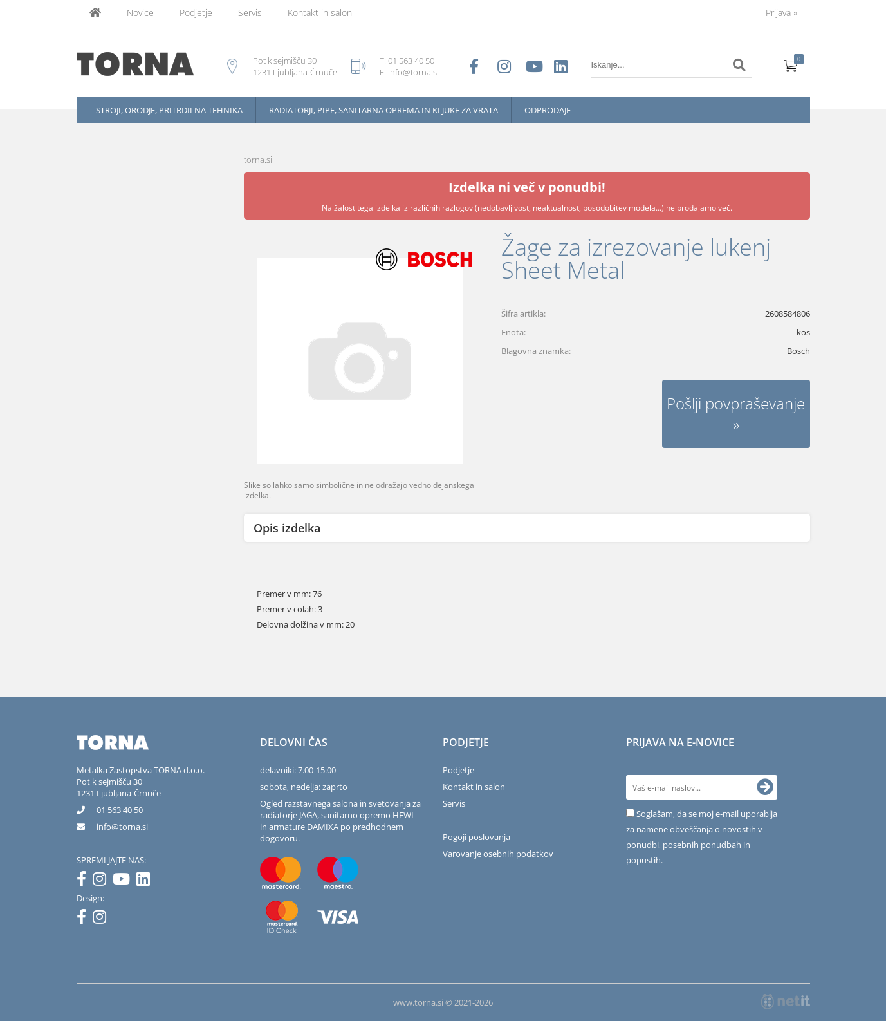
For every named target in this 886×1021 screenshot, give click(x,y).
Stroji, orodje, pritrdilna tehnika (169, 110)
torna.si (258, 159)
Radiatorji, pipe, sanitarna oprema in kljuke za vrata (383, 110)
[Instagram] (103, 881)
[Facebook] (85, 881)
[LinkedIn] (146, 881)
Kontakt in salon (320, 12)
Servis (250, 12)
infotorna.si (122, 826)
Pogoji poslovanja (476, 837)
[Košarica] (791, 65)
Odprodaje (547, 110)
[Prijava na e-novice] (765, 787)
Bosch (798, 351)
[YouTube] (124, 881)
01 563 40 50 (411, 60)
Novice (140, 12)
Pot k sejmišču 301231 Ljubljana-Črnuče (119, 787)
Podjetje (196, 12)
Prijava (781, 12)
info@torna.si (413, 72)
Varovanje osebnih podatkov (498, 853)
